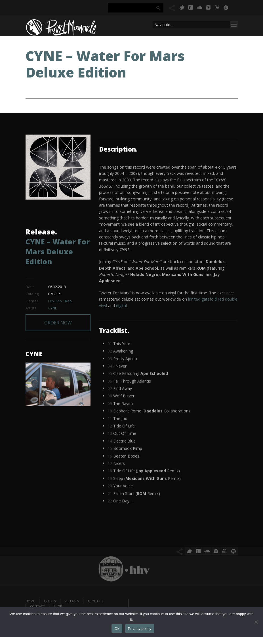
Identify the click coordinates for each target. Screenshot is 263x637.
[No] (256, 622)
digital (121, 305)
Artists (50, 601)
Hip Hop (55, 302)
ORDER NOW (58, 314)
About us (95, 601)
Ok (116, 628)
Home (30, 601)
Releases (72, 601)
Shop (58, 606)
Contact (37, 606)
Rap (68, 302)
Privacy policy (140, 628)
